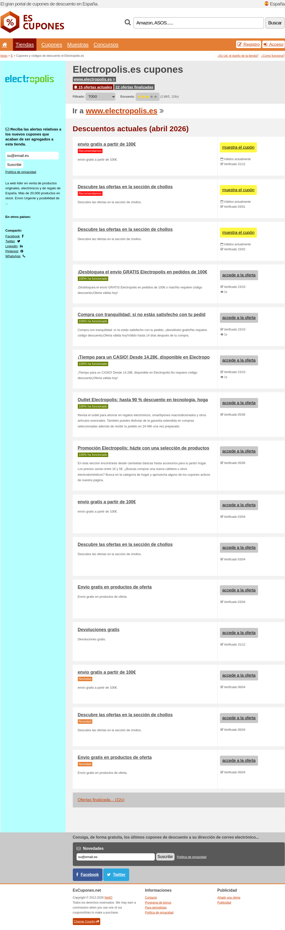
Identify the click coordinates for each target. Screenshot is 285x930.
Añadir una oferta (228, 897)
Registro (248, 44)
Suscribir (14, 164)
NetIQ (108, 897)
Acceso (274, 44)
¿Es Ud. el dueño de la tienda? (238, 56)
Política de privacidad (20, 172)
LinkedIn (11, 246)
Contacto (151, 897)
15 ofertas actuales (93, 87)
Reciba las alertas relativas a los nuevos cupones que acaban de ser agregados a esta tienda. (33, 136)
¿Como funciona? (273, 56)
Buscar (275, 22)
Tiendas (24, 44)
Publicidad (224, 902)
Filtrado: (79, 96)
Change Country (86, 921)
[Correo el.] (116, 857)
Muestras (78, 44)
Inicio (3, 56)
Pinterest (11, 251)
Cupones (51, 44)
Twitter (10, 241)
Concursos (106, 44)
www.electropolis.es (94, 79)
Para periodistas (156, 907)
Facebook (12, 236)
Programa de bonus (158, 902)
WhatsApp (13, 256)
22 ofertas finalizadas (134, 87)
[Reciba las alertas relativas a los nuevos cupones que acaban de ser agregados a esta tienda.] (32, 155)
